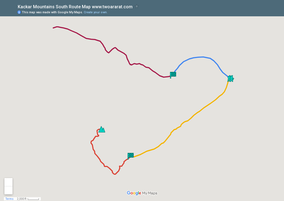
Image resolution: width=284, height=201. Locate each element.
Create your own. (96, 12)
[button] (231, 78)
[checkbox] (137, 6)
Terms (10, 198)
